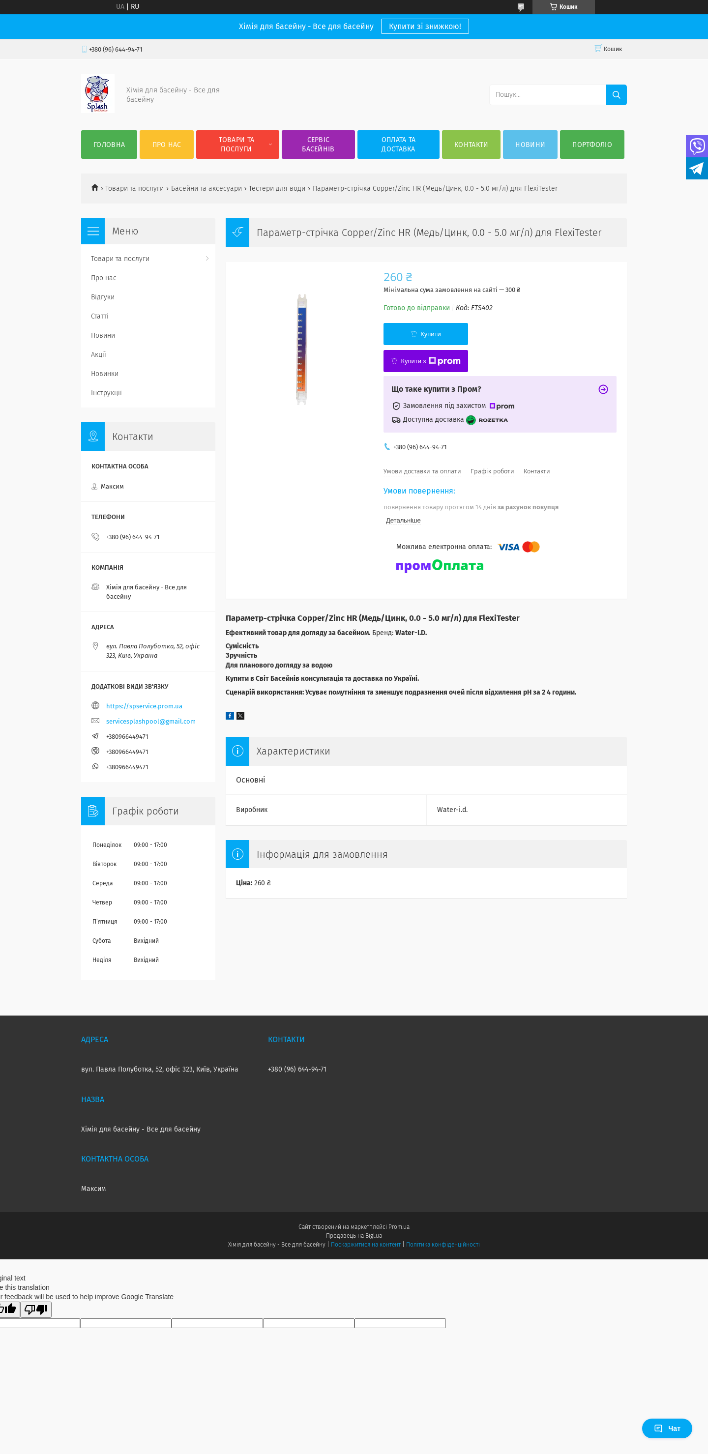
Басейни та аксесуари (206, 188)
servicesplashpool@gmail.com (151, 721)
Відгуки (103, 297)
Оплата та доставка (399, 144)
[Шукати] (616, 95)
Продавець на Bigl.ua (354, 1235)
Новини (530, 145)
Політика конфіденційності (443, 1244)
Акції (98, 354)
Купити (430, 334)
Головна (109, 145)
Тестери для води (277, 188)
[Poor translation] (36, 1310)
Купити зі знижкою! (425, 26)
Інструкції (106, 393)
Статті (100, 316)
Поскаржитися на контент (365, 1244)
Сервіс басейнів (318, 144)
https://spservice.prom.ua (144, 706)
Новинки (104, 374)
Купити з (430, 361)
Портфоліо (592, 145)
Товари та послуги (237, 144)
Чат (667, 1428)
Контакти (471, 145)
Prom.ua (399, 1226)
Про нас (166, 145)
